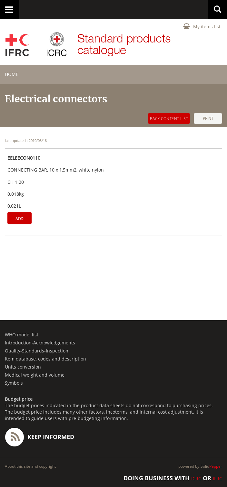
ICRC (196, 478)
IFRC (217, 478)
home (11, 74)
